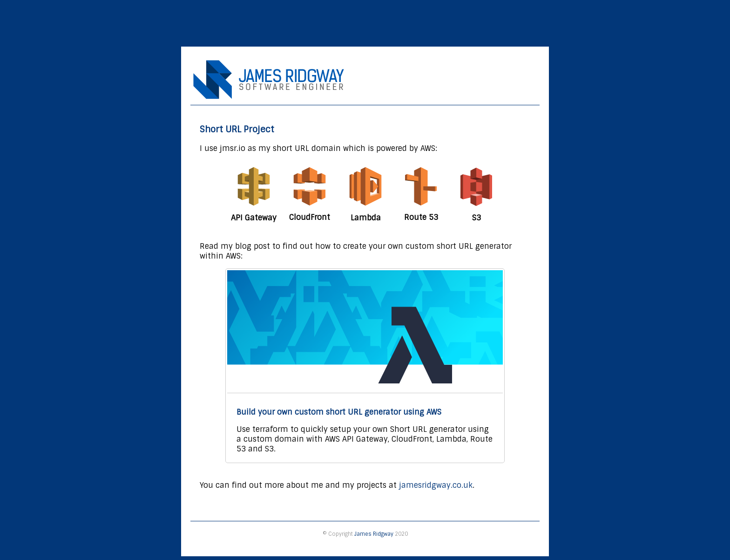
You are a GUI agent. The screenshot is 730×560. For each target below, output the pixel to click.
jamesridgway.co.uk (436, 485)
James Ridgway (373, 534)
